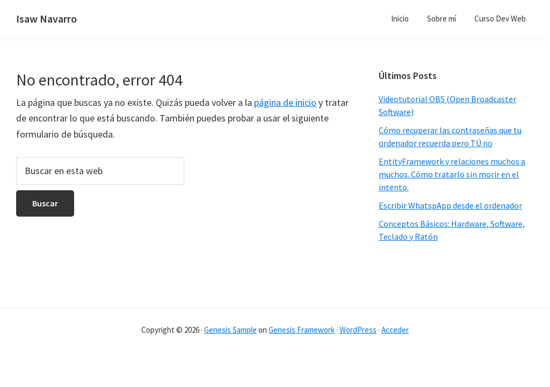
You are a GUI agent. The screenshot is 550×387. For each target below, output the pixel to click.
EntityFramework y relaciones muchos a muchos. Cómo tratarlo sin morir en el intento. (452, 174)
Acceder (395, 330)
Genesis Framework (302, 330)
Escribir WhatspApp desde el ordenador (450, 205)
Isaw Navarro (46, 18)
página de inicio (285, 102)
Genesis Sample (230, 330)
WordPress (358, 330)
